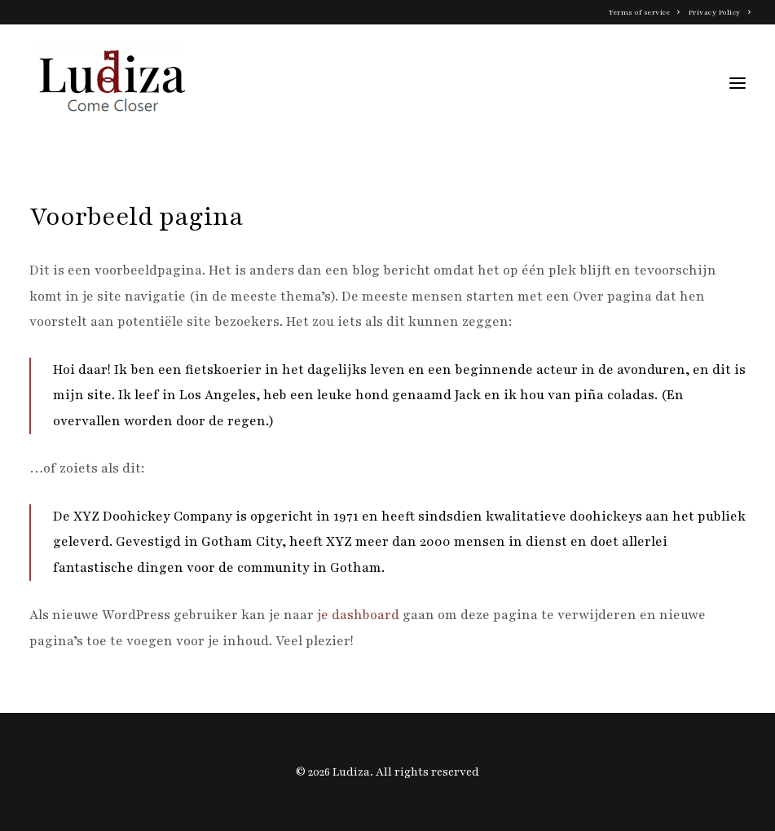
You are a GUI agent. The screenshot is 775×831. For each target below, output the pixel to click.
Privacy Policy (720, 12)
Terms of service (644, 12)
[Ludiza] (111, 83)
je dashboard (358, 615)
